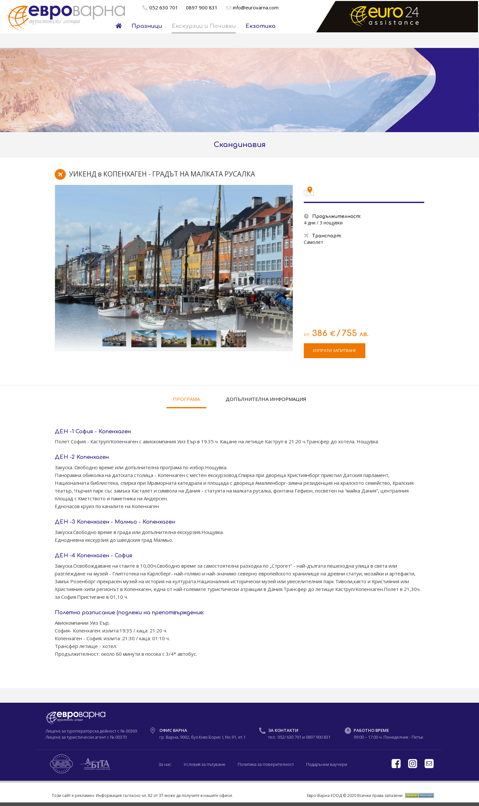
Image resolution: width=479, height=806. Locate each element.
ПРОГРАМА (186, 399)
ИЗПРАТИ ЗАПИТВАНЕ (334, 350)
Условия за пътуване (204, 764)
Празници (146, 26)
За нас (164, 764)
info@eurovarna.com (256, 7)
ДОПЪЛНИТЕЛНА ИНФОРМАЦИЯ (266, 399)
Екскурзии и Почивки (204, 26)
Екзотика (260, 26)
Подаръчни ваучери (326, 764)
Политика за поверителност (266, 764)
